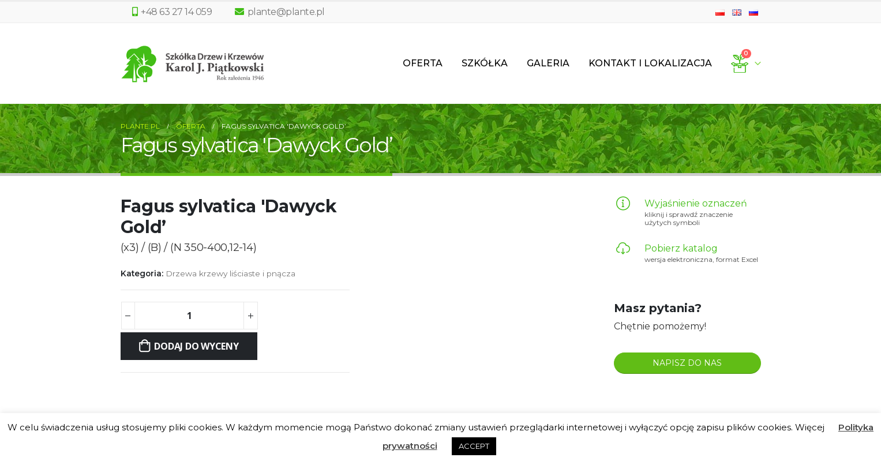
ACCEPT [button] (474, 446)
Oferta (423, 63)
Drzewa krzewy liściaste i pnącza (230, 273)
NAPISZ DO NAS (687, 363)
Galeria (548, 63)
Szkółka (485, 63)
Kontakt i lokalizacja (650, 63)
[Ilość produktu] (189, 315)
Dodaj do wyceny (196, 346)
